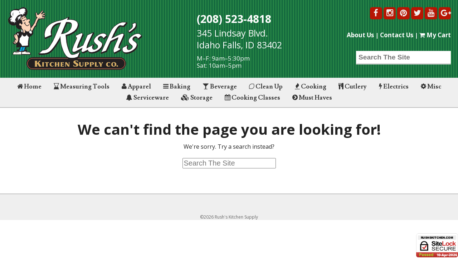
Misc (431, 86)
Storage (197, 98)
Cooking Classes (252, 98)
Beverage (220, 86)
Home (29, 86)
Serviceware (147, 98)
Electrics (394, 86)
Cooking (310, 86)
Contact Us (396, 35)
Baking (176, 86)
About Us (360, 35)
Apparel (136, 86)
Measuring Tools (81, 86)
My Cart (435, 35)
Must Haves (312, 98)
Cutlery (352, 86)
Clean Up (266, 86)
